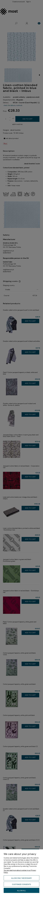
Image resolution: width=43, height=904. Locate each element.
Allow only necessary (21, 878)
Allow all (21, 891)
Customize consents (21, 884)
